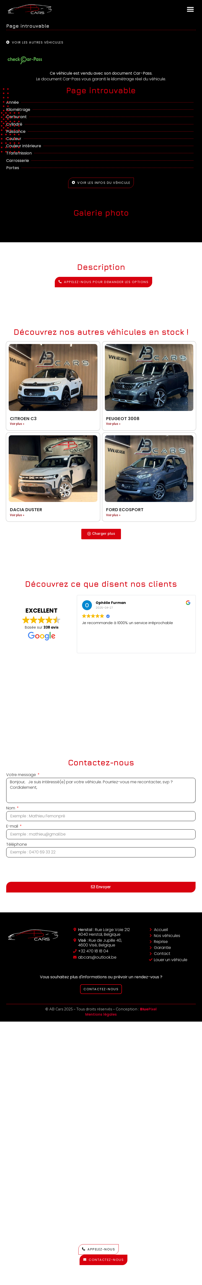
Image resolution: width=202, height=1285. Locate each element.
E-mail (12, 826)
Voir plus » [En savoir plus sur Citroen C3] (17, 424)
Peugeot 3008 (123, 418)
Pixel (148, 1009)
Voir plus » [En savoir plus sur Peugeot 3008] (113, 424)
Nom (11, 808)
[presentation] (44, 869)
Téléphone (16, 844)
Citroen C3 (23, 418)
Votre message (21, 775)
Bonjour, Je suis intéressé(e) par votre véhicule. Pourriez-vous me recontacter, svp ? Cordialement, (101, 790)
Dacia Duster (26, 509)
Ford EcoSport (125, 509)
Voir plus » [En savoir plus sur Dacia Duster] (17, 515)
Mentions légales (101, 1014)
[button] (190, 9)
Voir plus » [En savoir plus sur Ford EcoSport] (113, 515)
